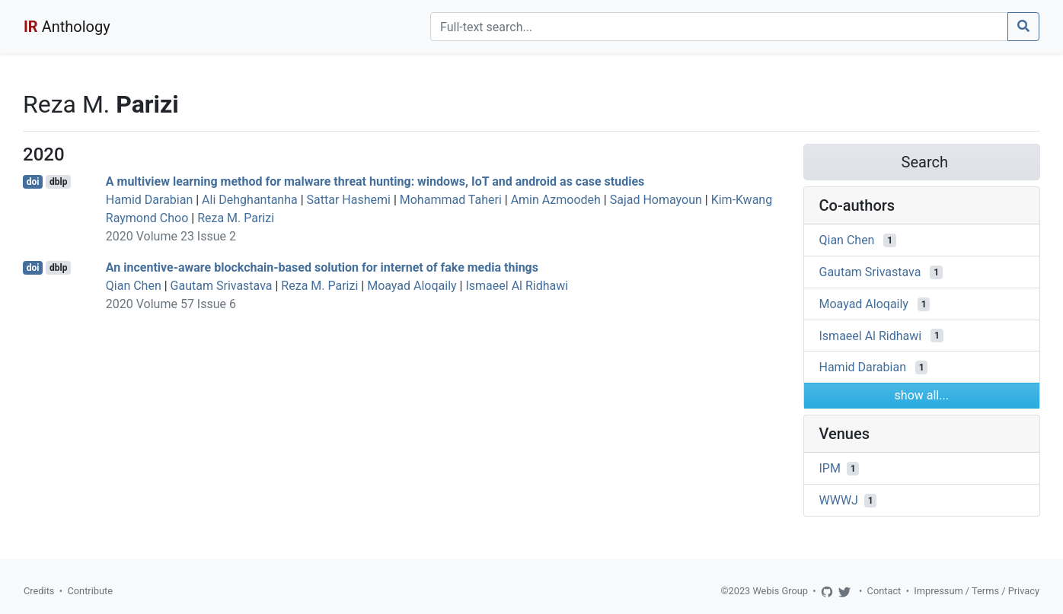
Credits (39, 591)
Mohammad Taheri (451, 199)
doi (33, 182)
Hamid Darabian (149, 199)
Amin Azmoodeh (556, 199)
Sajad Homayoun (656, 199)
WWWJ (838, 500)
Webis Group (780, 591)
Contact (884, 591)
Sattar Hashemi (349, 199)
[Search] (719, 26)
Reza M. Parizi (235, 218)
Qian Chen (133, 285)
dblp (58, 182)
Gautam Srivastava (222, 285)
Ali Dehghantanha (250, 199)
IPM (830, 468)
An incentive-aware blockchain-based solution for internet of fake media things (322, 267)
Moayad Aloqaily (411, 285)
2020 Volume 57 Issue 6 (171, 304)
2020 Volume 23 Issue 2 (171, 236)
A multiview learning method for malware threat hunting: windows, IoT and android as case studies (375, 181)
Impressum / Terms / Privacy (976, 591)
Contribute (90, 591)
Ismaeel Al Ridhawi (516, 285)
